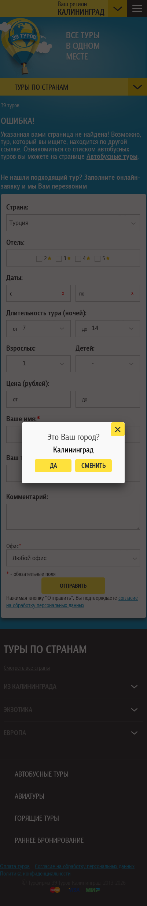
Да (53, 465)
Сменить (93, 465)
